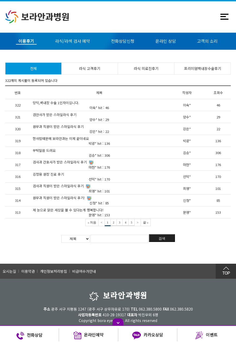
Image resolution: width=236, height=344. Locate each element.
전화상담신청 (122, 41)
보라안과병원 (37, 16)
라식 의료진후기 (146, 68)
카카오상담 (147, 336)
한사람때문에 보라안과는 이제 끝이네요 (61, 138)
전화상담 (29, 336)
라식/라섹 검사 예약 (72, 41)
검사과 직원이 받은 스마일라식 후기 (58, 185)
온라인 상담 (165, 41)
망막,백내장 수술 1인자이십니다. (56, 102)
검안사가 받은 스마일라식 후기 (54, 114)
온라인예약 (88, 336)
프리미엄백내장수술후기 (202, 68)
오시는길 (9, 271)
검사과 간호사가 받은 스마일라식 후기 (60, 162)
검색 (162, 238)
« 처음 (92, 222)
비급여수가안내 (84, 271)
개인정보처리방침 (53, 271)
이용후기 (26, 41)
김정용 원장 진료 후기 (48, 174)
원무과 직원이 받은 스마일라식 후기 (58, 126)
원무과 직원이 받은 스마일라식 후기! (59, 197)
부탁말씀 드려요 (44, 150)
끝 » (145, 222)
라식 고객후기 (89, 68)
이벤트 (206, 336)
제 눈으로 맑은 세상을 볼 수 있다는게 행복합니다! (68, 209)
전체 (33, 68)
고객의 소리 (207, 41)
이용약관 (28, 271)
